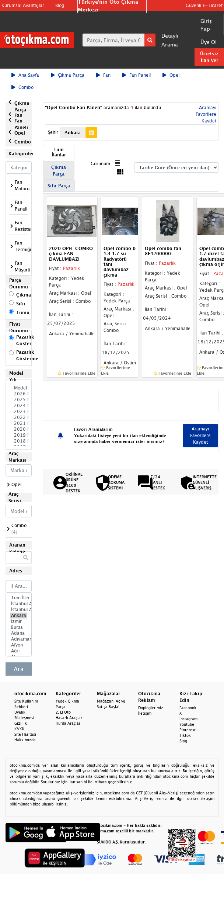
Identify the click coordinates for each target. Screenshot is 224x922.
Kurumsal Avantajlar (22, 5)
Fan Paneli (136, 75)
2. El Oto (63, 712)
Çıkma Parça (67, 75)
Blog (59, 5)
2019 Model (18, 435)
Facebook (187, 708)
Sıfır (20, 303)
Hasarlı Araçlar (69, 717)
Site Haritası (25, 734)
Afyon (18, 645)
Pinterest (187, 730)
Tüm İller (18, 598)
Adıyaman (18, 639)
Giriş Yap (206, 25)
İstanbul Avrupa (18, 604)
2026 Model (18, 394)
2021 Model (18, 423)
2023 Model (18, 412)
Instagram (188, 719)
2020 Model (18, 429)
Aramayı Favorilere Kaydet (206, 114)
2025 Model (18, 400)
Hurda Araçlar (68, 723)
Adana (18, 633)
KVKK (19, 729)
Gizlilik (20, 723)
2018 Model (18, 441)
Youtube (186, 724)
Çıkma (23, 295)
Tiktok (185, 735)
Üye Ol (208, 42)
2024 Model (18, 406)
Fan (103, 75)
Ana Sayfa (25, 75)
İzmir (18, 621)
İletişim (144, 713)
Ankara (18, 615)
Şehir (53, 132)
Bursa (18, 627)
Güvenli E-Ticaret (204, 5)
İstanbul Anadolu (18, 610)
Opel (170, 75)
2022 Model (18, 417)
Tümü (22, 312)
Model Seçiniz (18, 388)
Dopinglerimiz (150, 708)
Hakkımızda (25, 740)
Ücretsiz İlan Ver (209, 57)
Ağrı (18, 651)
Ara (19, 669)
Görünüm (100, 163)
